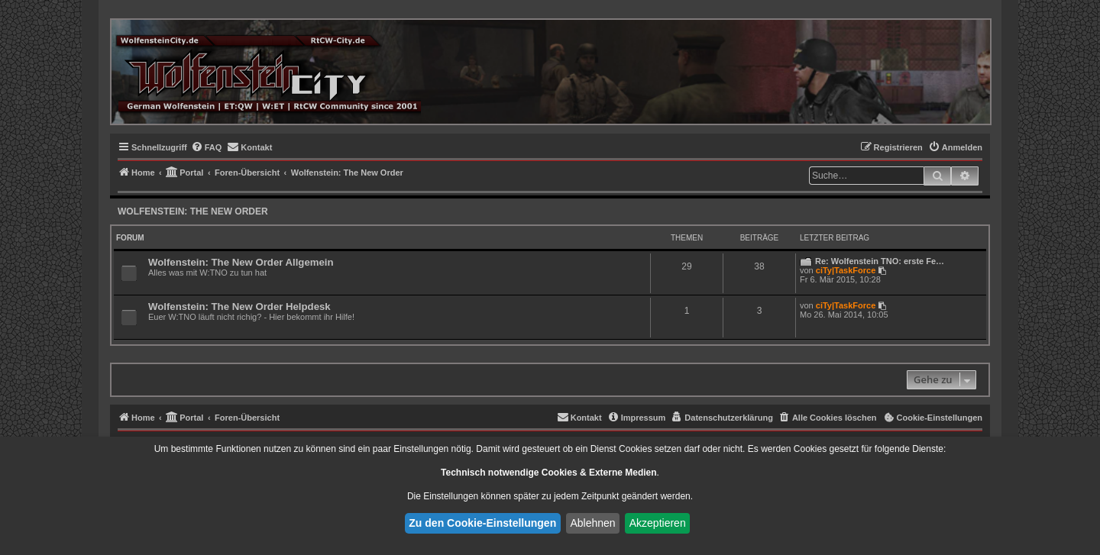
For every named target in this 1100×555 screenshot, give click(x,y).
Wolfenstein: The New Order (193, 211)
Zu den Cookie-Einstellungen (482, 523)
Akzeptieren (657, 523)
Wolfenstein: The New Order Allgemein (241, 262)
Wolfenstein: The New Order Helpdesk (239, 306)
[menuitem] (206, 147)
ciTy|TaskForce (845, 270)
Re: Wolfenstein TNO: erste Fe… (879, 261)
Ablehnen (592, 523)
